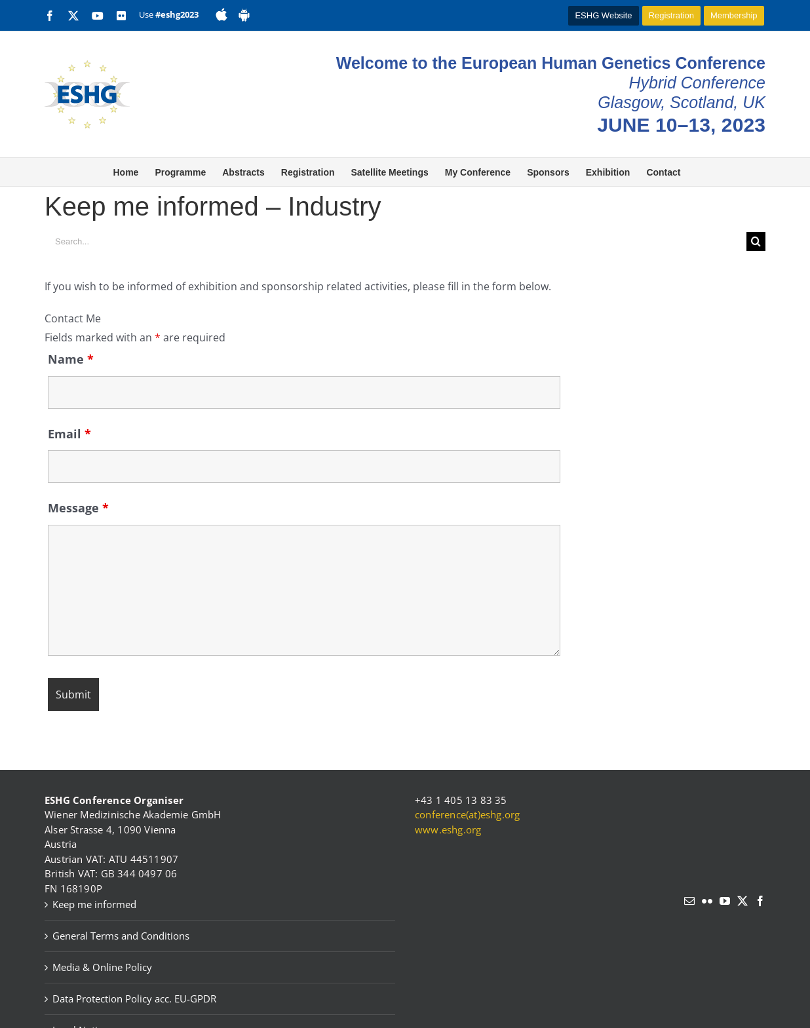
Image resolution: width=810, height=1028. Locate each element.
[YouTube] (725, 901)
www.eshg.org (448, 829)
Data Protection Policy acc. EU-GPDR (134, 998)
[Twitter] (742, 901)
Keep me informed (94, 904)
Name (71, 359)
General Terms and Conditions (120, 935)
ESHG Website (603, 15)
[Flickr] (707, 901)
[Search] (755, 241)
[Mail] (689, 901)
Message (78, 508)
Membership (734, 15)
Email (69, 434)
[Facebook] (760, 901)
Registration (671, 15)
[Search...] (395, 241)
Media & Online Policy (102, 967)
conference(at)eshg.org (467, 814)
